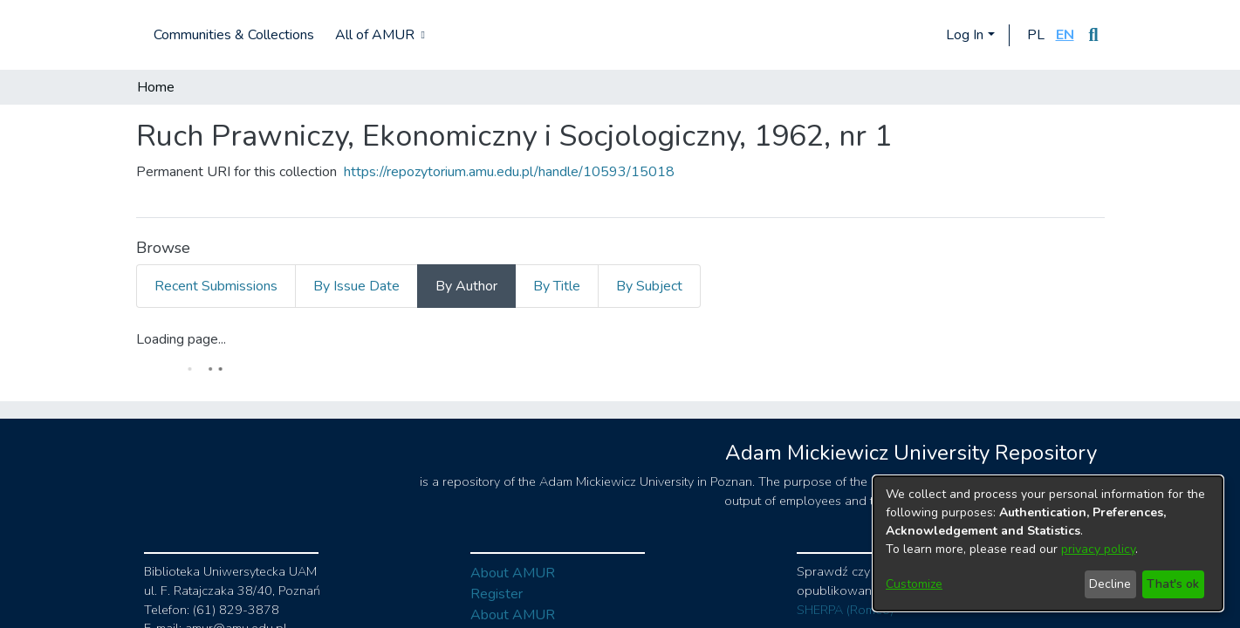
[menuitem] (378, 35)
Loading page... (181, 339)
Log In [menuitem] (964, 34)
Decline (1110, 584)
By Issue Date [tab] (356, 286)
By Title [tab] (556, 286)
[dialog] (1048, 543)
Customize (914, 584)
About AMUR (512, 573)
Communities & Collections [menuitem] (234, 34)
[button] (1036, 34)
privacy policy (1098, 549)
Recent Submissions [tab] (215, 286)
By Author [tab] (466, 286)
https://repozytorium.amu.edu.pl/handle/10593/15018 (509, 171)
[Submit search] (1094, 34)
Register (496, 594)
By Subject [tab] (649, 286)
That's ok (1173, 584)
